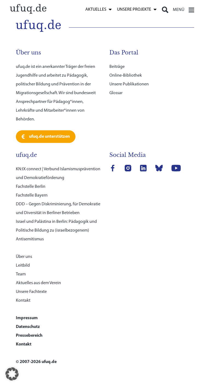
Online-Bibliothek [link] (125, 75)
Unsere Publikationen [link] (129, 84)
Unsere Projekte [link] (134, 9)
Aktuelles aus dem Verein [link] (38, 283)
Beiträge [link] (117, 67)
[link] (28, 8)
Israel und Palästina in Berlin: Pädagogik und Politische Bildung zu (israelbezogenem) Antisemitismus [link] (56, 230)
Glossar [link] (115, 93)
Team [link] (21, 274)
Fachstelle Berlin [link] (30, 187)
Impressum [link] (27, 318)
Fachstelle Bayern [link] (32, 195)
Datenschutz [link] (28, 327)
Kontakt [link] (23, 300)
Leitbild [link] (23, 265)
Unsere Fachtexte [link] (31, 292)
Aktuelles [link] (95, 9)
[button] (12, 374)
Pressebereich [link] (29, 335)
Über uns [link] (24, 257)
